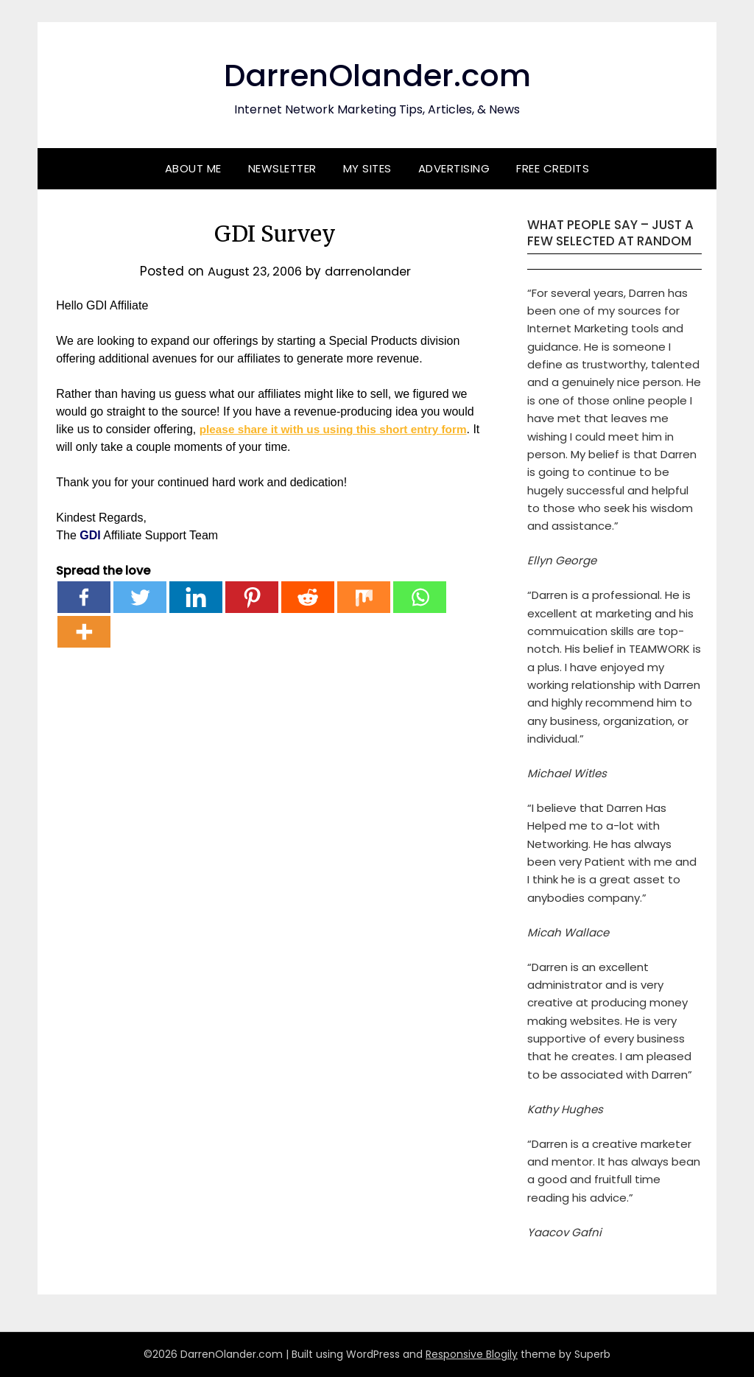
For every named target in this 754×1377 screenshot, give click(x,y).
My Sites (367, 168)
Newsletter (282, 168)
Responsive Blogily (472, 1354)
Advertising (454, 168)
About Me (193, 168)
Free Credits (552, 168)
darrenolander (371, 271)
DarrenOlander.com (377, 74)
